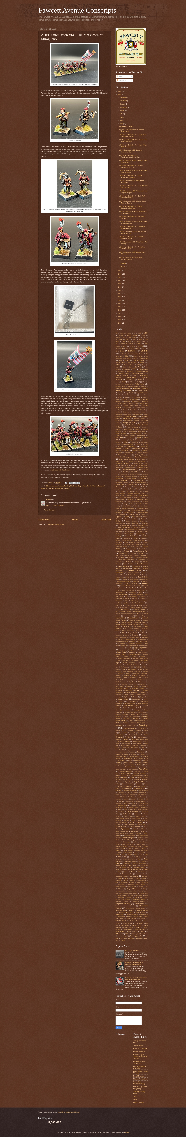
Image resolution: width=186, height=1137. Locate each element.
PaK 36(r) (142, 728)
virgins (146, 895)
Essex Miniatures (143, 525)
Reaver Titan (143, 769)
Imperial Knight (135, 620)
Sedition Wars (123, 805)
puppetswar (137, 760)
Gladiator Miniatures (133, 575)
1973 (144, 348)
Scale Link (118, 799)
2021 (120, 280)
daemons (125, 489)
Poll (143, 748)
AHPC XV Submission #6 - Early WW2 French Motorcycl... (132, 197)
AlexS (138, 382)
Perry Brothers (134, 735)
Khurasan (135, 635)
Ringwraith (136, 779)
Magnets (126, 675)
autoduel (118, 410)
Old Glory (126, 718)
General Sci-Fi (134, 570)
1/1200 (121, 335)
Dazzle (117, 495)
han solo (134, 598)
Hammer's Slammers (122, 598)
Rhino (132, 777)
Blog (125, 431)
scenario (126, 799)
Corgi (131, 482)
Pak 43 (124, 730)
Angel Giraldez (130, 393)
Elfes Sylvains (136, 516)
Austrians (128, 407)
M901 (124, 671)
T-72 (146, 854)
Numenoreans (142, 712)
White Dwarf (138, 923)
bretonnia (124, 440)
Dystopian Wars (129, 512)
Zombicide (131, 938)
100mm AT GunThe (127, 343)
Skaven (137, 814)
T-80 (119, 857)
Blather (137, 429)
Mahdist (134, 675)
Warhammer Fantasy (62, 488)
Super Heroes (128, 850)
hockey (141, 605)
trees (126, 878)
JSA (123, 633)
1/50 (134, 339)
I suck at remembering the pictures (125, 613)
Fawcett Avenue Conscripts (77, 10)
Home (75, 520)
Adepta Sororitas (142, 371)
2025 (120, 95)
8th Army (138, 367)
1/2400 (118, 337)
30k (126, 356)
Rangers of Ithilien (129, 764)
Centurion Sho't (129, 452)
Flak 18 (118, 540)
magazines (136, 673)
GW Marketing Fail (121, 594)
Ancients (120, 393)
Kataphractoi (119, 635)
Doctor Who (139, 504)
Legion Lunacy (142, 652)
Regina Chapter (126, 773)
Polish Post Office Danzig (130, 747)
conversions (139, 480)
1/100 (146, 333)
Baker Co (142, 410)
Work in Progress (140, 929)
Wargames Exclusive (122, 901)
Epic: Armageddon (124, 525)
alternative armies (120, 386)
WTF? (135, 931)
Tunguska (118, 880)
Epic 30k (135, 523)
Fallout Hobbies (129, 534)
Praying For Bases (122, 754)
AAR (133, 369)
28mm (48, 486)
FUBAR (129, 557)
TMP (135, 1096)
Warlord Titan (140, 912)
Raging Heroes (128, 762)
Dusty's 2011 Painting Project (136, 510)
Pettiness (118, 739)
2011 (120, 313)
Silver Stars (121, 811)
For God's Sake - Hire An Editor (135, 544)
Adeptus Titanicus (122, 375)
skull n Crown (128, 816)
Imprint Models (127, 622)
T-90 (125, 857)
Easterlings (122, 514)
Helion (126, 601)
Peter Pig (129, 737)
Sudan (118, 850)
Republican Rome (137, 775)
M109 (132, 667)
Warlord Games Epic (126, 912)
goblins (133, 577)
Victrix (131, 895)
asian (130, 403)
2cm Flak (124, 354)
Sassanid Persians (121, 797)
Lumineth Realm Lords (132, 665)
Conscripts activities (131, 476)
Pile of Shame (126, 743)
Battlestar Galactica (139, 418)
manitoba (118, 677)
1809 (127, 348)
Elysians (118, 521)
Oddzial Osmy (135, 714)
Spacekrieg (125, 829)
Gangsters (126, 568)
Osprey (125, 722)
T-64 (141, 854)
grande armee (144, 579)
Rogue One (128, 782)
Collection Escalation (129, 470)
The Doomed (144, 865)
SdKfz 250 (118, 803)
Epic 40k (145, 523)
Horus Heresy (123, 609)
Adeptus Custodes (124, 373)
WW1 (142, 931)
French (141, 553)
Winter (138, 927)
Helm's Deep (134, 601)
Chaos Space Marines (126, 459)
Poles (117, 747)
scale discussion (141, 797)
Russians (118, 790)
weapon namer (138, 916)
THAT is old (132, 865)
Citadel (133, 465)
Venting (141, 891)
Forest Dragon (135, 546)
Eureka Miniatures (124, 527)
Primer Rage (128, 758)
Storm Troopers (141, 844)
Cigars (122, 465)
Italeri (123, 630)
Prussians (121, 760)
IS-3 (131, 628)
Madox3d (120, 673)
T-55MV (129, 854)
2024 (120, 271)
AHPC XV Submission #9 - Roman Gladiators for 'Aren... (131, 166)
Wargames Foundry (123, 904)
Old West (136, 718)
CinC (127, 465)
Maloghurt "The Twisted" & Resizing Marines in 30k (134, 963)
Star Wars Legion (128, 838)
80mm (124, 367)
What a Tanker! (127, 923)
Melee (117, 684)
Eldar (127, 517)
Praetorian (132, 752)
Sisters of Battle (132, 812)
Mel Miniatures (142, 682)
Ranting (139, 764)
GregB (89, 486)
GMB (127, 577)
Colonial (125, 472)
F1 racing (139, 531)
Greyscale (137, 585)
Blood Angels (132, 431)
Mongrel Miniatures (131, 692)
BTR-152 (138, 444)
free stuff (133, 553)
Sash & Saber (142, 794)
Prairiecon (140, 752)
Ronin (146, 784)
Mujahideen (127, 697)
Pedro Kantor (142, 733)
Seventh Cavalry (133, 807)
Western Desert (121, 921)
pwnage (145, 760)
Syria (119, 852)
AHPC (123, 382)
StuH (130, 848)
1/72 (129, 341)
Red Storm (138, 771)
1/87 (117, 343)
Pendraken (119, 735)
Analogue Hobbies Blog (123, 388)
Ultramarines (124, 882)
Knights (132, 641)
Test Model (126, 863)
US (147, 886)
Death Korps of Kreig (125, 497)
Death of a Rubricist (140, 1049)
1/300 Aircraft (132, 337)
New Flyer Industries (132, 951)
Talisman (143, 857)
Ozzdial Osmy (131, 725)
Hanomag (142, 598)
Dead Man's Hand (132, 495)
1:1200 (140, 333)
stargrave (118, 842)
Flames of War (139, 540)
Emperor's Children (131, 521)
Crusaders (128, 487)
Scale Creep (131, 797)
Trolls (131, 878)
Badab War (133, 410)
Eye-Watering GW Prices (134, 529)
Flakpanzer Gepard (127, 540)
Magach (128, 673)
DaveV (143, 493)
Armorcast (127, 401)
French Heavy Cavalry (131, 555)
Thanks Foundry (121, 865)
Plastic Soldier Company (129, 745)
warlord (131, 910)
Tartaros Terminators (129, 859)
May (121, 120)
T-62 (135, 854)
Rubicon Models (140, 786)
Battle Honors (137, 414)
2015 (120, 300)
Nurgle (118, 714)
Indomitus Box (140, 622)
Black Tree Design (133, 427)
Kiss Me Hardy (142, 639)
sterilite (135, 842)
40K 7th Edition (120, 362)
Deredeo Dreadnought (133, 501)
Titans (133, 872)
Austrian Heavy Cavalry (130, 405)
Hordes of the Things (136, 607)
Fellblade (135, 538)
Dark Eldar (130, 491)
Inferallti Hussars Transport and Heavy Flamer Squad (135, 978)
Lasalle (130, 648)
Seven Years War (121, 807)
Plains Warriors (137, 743)
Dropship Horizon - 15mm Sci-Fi (139, 1062)
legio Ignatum (123, 650)
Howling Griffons (126, 611)
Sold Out (126, 820)
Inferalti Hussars (121, 624)
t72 (137, 857)
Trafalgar (145, 876)
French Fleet (119, 555)
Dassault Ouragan (133, 493)
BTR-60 (145, 444)
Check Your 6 (120, 461)
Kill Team (145, 637)
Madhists (145, 671)
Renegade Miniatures (140, 773)
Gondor (125, 579)
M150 (144, 667)
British (126, 442)
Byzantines (136, 448)
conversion (123, 480)
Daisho (132, 489)
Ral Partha (138, 762)
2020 (120, 284)
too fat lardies (140, 874)
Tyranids (132, 880)
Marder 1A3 (133, 677)
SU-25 (143, 848)
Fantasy (118, 536)
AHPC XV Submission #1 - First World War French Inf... (132, 248)
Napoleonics (123, 699)
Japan (117, 633)
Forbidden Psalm (121, 546)
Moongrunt (118, 694)
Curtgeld (118, 489)
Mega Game (132, 682)
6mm (117, 367)
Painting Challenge (130, 728)
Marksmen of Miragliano (127, 679)
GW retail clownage (136, 594)
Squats (138, 833)
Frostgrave (121, 557)
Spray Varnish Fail (121, 833)
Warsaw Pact (121, 916)
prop (146, 758)
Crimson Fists (132, 484)
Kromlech (124, 645)
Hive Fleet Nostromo (138, 603)
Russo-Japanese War (130, 790)
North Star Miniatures (123, 710)
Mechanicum (141, 679)
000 (117, 333)
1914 (137, 348)
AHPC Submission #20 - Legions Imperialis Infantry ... (130, 151)
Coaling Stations (129, 467)
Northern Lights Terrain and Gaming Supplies (140, 1056)
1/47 (144, 337)
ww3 (126, 934)
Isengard (136, 628)
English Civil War (120, 523)
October (123, 104)
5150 (138, 365)
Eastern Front (133, 514)
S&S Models (121, 792)
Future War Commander (126, 559)
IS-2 (126, 628)
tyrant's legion (142, 880)
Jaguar (144, 630)
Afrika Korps (131, 377)
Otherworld (119, 725)
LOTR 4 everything (129, 662)
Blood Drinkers (121, 433)
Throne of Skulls (120, 869)
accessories (121, 371)
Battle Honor (127, 414)
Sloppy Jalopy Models (122, 818)
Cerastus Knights (142, 452)
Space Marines (121, 827)
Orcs (131, 720)
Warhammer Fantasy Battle (135, 908)
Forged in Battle (131, 549)
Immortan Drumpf (128, 616)
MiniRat (136, 686)
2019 (120, 287)
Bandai (118, 412)
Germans (119, 573)
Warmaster (119, 914)
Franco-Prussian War (140, 551)
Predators (142, 754)
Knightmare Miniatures (122, 641)
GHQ (143, 572)
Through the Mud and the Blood (137, 869)
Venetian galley (132, 891)
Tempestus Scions (130, 861)
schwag (141, 799)
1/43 (140, 337)
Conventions (144, 478)
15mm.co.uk (119, 348)
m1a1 (123, 669)
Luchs (139, 662)
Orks (117, 723)
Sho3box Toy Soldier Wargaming (140, 1087)
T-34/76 (142, 852)
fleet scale (119, 542)
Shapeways (144, 807)
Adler (135, 375)
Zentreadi (123, 938)
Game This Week (142, 564)
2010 (120, 316)
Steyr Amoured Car (128, 844)
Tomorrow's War (127, 874)
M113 (138, 667)
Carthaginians (136, 450)
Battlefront (126, 418)
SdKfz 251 (126, 803)
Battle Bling (119, 414)
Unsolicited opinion (121, 886)
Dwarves (118, 512)
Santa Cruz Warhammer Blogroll (68, 1112)
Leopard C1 (144, 656)
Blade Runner (127, 429)
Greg (126, 583)
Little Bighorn (134, 660)
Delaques (130, 499)
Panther (130, 730)
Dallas (48, 500)
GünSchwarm (120, 592)
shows (120, 809)
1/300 (123, 337)
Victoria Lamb (144, 893)
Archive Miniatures (135, 397)
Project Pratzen (138, 758)
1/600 (123, 341)
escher (134, 525)
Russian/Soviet (139, 788)
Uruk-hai (140, 886)
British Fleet (135, 442)
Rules (117, 788)
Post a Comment (49, 510)
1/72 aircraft (137, 341)
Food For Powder (135, 542)
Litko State (125, 660)
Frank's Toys (123, 553)
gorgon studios (134, 579)
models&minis (128, 690)
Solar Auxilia (136, 818)
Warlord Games (142, 910)
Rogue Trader (139, 782)
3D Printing (144, 358)
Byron (127, 448)
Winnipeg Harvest (128, 927)
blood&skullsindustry (135, 433)
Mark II (140, 677)
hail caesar (133, 596)
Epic (128, 523)
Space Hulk (141, 824)
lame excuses (144, 645)
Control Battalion (131, 478)
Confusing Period (135, 474)
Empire (142, 521)
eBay (143, 514)
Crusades (137, 487)
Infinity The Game (134, 624)
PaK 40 (118, 730)
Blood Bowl (141, 431)
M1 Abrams (124, 667)
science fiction (130, 801)
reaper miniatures (121, 769)
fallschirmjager (140, 534)
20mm (122, 351)
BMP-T (127, 435)
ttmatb (144, 878)
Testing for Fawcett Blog (139, 863)
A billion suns (126, 369)
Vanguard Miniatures (133, 889)
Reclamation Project (125, 771)
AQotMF (120, 397)
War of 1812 (139, 897)
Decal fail (136, 497)
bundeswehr (131, 446)
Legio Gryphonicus (141, 648)
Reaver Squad (133, 769)
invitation (126, 626)
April (121, 124)
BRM (118, 444)
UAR (117, 882)
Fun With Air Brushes (141, 557)
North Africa (141, 708)
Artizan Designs (122, 403)
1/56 (140, 339)
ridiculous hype (127, 779)
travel (120, 878)
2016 (120, 297)
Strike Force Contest (122, 846)
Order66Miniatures (140, 720)
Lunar (143, 665)
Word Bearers (128, 929)
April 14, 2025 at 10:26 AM (55, 505)
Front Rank (144, 555)
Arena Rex (124, 399)
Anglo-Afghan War (142, 393)
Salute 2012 (142, 792)
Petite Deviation (141, 737)
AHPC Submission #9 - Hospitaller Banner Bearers (131, 258)
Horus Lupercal (140, 609)
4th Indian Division (129, 365)
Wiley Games (125, 925)
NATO (146, 699)
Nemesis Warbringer (129, 703)
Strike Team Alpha (135, 846)
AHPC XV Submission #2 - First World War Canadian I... (132, 237)
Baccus (125, 410)
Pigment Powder (137, 741)
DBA (122, 495)
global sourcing (120, 577)
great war (136, 581)
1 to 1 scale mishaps (125, 333)
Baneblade (126, 412)
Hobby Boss (119, 605)
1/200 (143, 335)
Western (143, 918)
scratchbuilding (140, 801)
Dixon (132, 504)
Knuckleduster (121, 643)
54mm (144, 365)
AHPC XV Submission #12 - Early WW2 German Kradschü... (132, 135)
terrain (118, 863)
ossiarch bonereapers (138, 722)
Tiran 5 (126, 872)
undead (132, 882)
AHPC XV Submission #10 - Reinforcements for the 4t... (129, 156)
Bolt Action (119, 438)
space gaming (129, 824)
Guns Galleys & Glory (128, 590)
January (123, 266)
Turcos (125, 880)
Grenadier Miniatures (126, 585)
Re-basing (142, 767)
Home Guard (124, 607)
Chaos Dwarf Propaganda (124, 457)
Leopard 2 (135, 656)
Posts (120, 76)
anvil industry (143, 395)
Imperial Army (140, 616)
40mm (142, 363)
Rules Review (126, 788)
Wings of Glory (136, 925)
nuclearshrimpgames (130, 712)
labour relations (133, 645)
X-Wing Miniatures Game (140, 934)
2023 (120, 274)
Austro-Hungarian (140, 407)
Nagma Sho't (144, 697)
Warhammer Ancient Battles (125, 906)
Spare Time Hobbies (139, 829)
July (121, 114)
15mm (140, 346)
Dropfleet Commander (128, 508)
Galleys (125, 564)
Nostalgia (137, 710)
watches (129, 916)
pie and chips (144, 739)
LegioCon (132, 652)
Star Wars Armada (129, 835)
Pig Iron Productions (123, 741)
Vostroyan (121, 897)
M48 (141, 669)
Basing (143, 412)
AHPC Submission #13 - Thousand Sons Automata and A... (133, 222)
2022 (120, 277)
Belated (137, 420)
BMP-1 (146, 433)
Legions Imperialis (134, 654)
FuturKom (128, 561)
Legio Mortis (121, 652)
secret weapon (144, 803)
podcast (143, 745)
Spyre (131, 833)
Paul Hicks (133, 733)
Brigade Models (135, 440)
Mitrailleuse (119, 690)
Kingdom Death (130, 639)
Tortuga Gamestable (121, 876)
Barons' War (135, 412)
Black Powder (129, 425)
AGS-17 (140, 379)
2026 (120, 91)
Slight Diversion (140, 816)
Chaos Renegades (141, 457)
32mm (135, 358)
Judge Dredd (132, 633)
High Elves (126, 603)
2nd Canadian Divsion (136, 354)
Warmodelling (144, 914)
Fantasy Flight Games (131, 536)
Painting (51, 488)
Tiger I (120, 872)
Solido (133, 820)
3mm (120, 360)
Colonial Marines (136, 472)
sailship (135, 792)
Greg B (134, 583)
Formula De (142, 549)
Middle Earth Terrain (126, 126)
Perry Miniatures (138, 1076)
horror (145, 607)
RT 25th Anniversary (125, 786)
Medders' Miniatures (121, 682)
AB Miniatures (143, 369)
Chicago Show (137, 463)
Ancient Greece (143, 390)
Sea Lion (134, 803)
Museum (135, 697)
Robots (120, 782)
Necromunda (132, 701)
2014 (120, 303)
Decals (143, 497)
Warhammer (139, 904)
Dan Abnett (144, 489)
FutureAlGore (141, 559)
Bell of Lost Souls (139, 1052)
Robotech (145, 779)
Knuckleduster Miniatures (135, 643)
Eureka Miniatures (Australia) (139, 1067)
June (121, 117)
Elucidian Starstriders (131, 519)
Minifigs (128, 686)
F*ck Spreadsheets (129, 531)
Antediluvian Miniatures (130, 395)
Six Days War (126, 814)
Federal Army (126, 538)
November (123, 101)
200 (117, 351)
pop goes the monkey (133, 750)
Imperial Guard (133, 618)
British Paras (144, 442)
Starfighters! (142, 840)
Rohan (118, 784)
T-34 (136, 852)
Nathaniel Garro (136, 699)
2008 (120, 323)
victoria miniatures (122, 895)
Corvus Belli (120, 484)
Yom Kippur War (136, 936)
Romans (139, 784)
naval (120, 701)
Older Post (106, 520)
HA (127, 596)
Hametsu (143, 596)
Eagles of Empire (142, 512)
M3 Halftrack (132, 669)
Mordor (126, 694)
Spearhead (134, 831)
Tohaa (117, 874)
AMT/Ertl (143, 386)
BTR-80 (120, 446)
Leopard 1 (126, 656)
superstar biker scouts (141, 850)
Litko (119, 660)
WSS (129, 931)
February (123, 263)
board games (141, 435)
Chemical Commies (122, 463)
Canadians (124, 450)
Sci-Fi (121, 801)
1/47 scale (119, 339)
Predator (133, 754)
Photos (125, 739)
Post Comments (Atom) (56, 524)
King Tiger (120, 639)
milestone (142, 684)
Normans (132, 708)
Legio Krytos (133, 650)
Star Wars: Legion (130, 840)
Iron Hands (137, 626)
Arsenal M (145, 401)
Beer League (128, 420)
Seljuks (134, 805)
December (123, 97)
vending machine (120, 891)
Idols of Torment (138, 1102)
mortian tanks (141, 694)
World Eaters (120, 931)
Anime (119, 395)
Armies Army (134, 399)
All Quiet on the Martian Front (124, 384)
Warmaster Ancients (132, 914)
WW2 (118, 934)
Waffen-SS (129, 897)
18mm (132, 348)
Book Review (131, 438)
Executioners (119, 529)
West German (131, 918)
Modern (136, 690)
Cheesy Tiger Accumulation (137, 461)
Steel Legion (127, 842)
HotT (117, 611)
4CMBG (118, 365)
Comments (121, 80)
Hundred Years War (139, 611)
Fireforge (143, 538)
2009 (120, 320)
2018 (120, 290)
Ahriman (132, 382)
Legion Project (120, 654)
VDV (144, 889)
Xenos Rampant (123, 936)
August (122, 110)
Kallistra (142, 633)
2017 (120, 294)
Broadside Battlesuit (127, 444)
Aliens (144, 382)
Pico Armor (134, 739)
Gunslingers (132, 592)
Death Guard (143, 495)
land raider (121, 648)
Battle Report (130, 416)
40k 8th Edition (132, 362)
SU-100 (137, 848)
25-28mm (131, 351)
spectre (143, 831)
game (131, 564)
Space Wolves (135, 827)
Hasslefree (119, 601)
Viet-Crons (139, 895)
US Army (121, 889)
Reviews (124, 777)
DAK (137, 489)
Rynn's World (143, 790)
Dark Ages (121, 491)
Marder (125, 677)
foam (126, 542)
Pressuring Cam (121, 756)
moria (132, 694)
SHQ (125, 809)
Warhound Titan (121, 910)
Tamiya (117, 859)
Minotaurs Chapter (138, 688)
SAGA (128, 792)
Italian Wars (130, 630)
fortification (118, 551)
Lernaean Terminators (124, 658)
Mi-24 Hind (133, 684)
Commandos (123, 474)
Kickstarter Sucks (134, 637)
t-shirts (131, 857)
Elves (142, 519)
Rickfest (139, 777)
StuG (123, 848)
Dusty (120, 510)
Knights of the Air (142, 641)
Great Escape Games (123, 581)
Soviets (118, 824)
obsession (125, 714)
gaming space (136, 566)
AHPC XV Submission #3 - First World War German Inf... (132, 227)
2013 (120, 307)
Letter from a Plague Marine (140, 658)
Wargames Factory (138, 901)
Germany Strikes (133, 572)
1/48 (126, 339)
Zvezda (123, 940)
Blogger (127, 1132)
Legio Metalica (144, 650)
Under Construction (142, 882)
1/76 (144, 341)
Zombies (139, 938)
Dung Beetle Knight (142, 508)
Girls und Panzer (120, 575)
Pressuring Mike (134, 756)
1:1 (134, 333)
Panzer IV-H (123, 733)
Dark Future (139, 491)
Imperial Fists (120, 618)
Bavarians (119, 420)
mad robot (137, 671)
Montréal (143, 692)
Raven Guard (130, 767)
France (126, 551)
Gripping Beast (131, 588)
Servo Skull (142, 805)
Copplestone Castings (122, 482)
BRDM (139, 438)
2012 (120, 310)
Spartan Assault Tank (122, 831)
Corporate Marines (140, 482)
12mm (124, 346)
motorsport (118, 697)
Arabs (126, 397)
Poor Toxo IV (120, 750)
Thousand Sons (138, 867)
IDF (138, 614)
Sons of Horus (136, 822)
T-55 (123, 854)
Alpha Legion (139, 384)
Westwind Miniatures (135, 921)
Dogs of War (82, 486)
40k (126, 360)
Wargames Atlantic (139, 899)
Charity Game (141, 459)
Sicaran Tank (132, 809)
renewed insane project (122, 775)
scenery (133, 799)
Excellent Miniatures (139, 527)
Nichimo (125, 708)
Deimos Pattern (120, 499)
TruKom (138, 878)
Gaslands (136, 568)
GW (93, 486)
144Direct (132, 346)
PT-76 (130, 760)
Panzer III (138, 730)
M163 (117, 669)
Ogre (125, 716)
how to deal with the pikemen (60, 470)
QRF (119, 762)
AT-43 (136, 403)
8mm (130, 367)
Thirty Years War (123, 867)
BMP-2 (119, 435)
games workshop (123, 566)
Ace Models (130, 371)
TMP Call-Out (142, 872)
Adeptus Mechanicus (138, 373)
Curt (144, 487)
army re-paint (136, 401)
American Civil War (133, 386)
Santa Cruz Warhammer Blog (139, 1083)
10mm (138, 344)
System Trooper (127, 852)
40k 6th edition (139, 360)
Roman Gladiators (128, 784)
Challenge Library (140, 455)
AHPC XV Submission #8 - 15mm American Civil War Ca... (130, 176)
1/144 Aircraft (132, 335)
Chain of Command (124, 455)
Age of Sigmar (130, 379)
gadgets (137, 561)
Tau (139, 859)
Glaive (143, 575)
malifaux (143, 675)
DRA (136, 506)
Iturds (138, 630)
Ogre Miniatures (134, 716)
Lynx (117, 667)
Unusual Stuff (132, 886)
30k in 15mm (137, 356)
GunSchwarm (141, 590)
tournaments (134, 876)
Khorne (127, 635)
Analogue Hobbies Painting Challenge (64, 486)
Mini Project (119, 686)
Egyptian (118, 517)
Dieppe (125, 504)
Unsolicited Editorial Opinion (136, 884)
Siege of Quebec (143, 809)
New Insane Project (131, 706)
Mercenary (125, 684)
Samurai (124, 794)
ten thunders (142, 861)
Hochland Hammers (130, 605)
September (124, 107)
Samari (117, 794)
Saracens (132, 794)
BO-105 (133, 435)
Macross (130, 671)
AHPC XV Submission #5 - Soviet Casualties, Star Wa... (130, 207)
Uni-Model (121, 884)
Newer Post (43, 520)
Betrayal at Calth (129, 423)
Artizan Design (138, 1046)
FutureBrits (118, 561)
